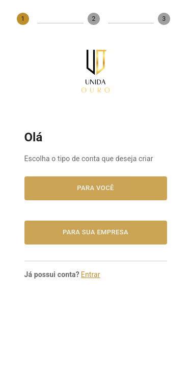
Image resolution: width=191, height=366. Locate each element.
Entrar (90, 274)
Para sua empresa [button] (95, 233)
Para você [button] (95, 188)
